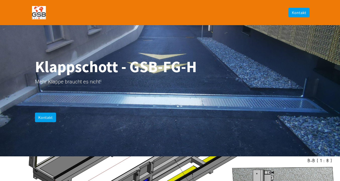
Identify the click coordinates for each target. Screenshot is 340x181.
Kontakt (299, 12)
